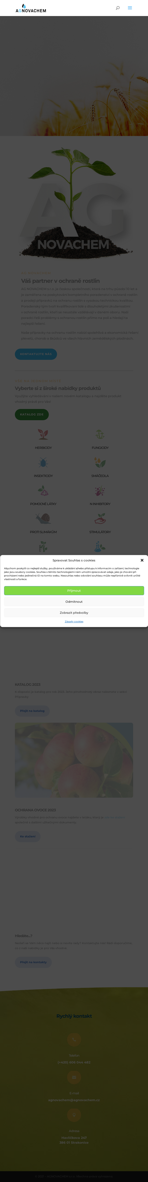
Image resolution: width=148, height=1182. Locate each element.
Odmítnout (74, 602)
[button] (142, 560)
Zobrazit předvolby (74, 613)
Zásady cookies (74, 621)
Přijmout (74, 591)
